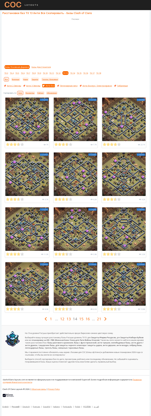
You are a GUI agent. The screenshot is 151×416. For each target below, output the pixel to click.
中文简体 (87, 406)
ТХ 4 (12, 73)
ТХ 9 (39, 73)
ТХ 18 (98, 73)
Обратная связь (38, 389)
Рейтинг (40, 93)
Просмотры (30, 93)
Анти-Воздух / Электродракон (97, 85)
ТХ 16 (85, 73)
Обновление (52, 93)
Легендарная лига (68, 85)
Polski (77, 406)
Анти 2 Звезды (14, 85)
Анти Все (50, 85)
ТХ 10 (45, 73)
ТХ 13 (65, 73)
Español (46, 406)
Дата (20, 93)
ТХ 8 (34, 73)
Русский (16, 406)
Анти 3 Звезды (33, 85)
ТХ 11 (51, 73)
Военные (15, 79)
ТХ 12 (58, 73)
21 (99, 318)
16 (88, 318)
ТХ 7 (28, 73)
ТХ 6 (23, 73)
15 (81, 318)
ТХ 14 (72, 73)
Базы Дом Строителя (41, 67)
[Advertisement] (76, 41)
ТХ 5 (17, 73)
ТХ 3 (6, 73)
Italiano (56, 406)
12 (62, 318)
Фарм (25, 79)
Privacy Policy (54, 389)
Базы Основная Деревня (17, 67)
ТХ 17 (92, 73)
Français (36, 406)
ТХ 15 (79, 73)
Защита (35, 79)
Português (67, 406)
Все (6, 79)
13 (68, 318)
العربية (96, 406)
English (5, 406)
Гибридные (122, 85)
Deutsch (26, 406)
